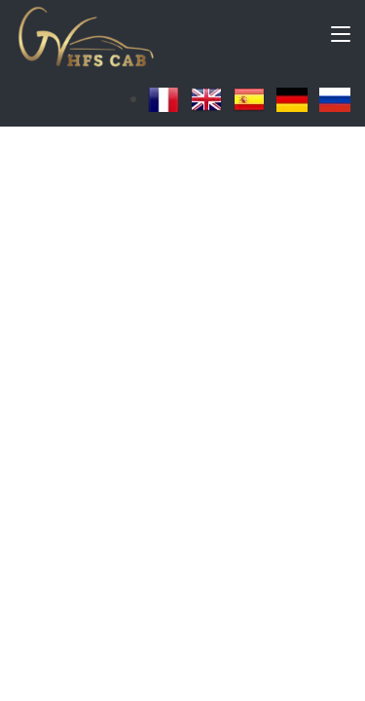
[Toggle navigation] (340, 38)
